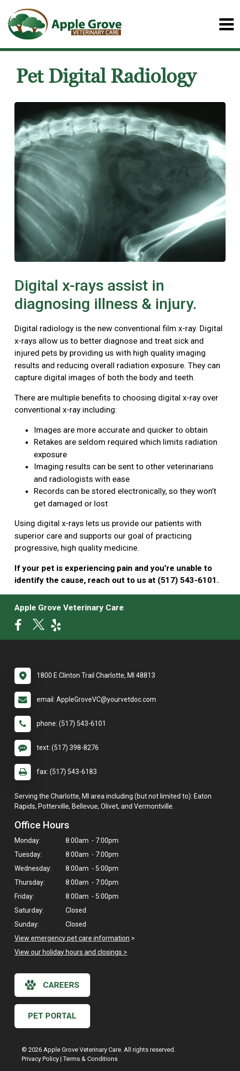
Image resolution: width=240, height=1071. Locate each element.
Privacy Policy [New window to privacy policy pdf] (40, 1058)
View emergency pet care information (72, 938)
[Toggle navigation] (226, 24)
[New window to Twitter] (38, 627)
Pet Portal (52, 1015)
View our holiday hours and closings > (70, 952)
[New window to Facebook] (20, 627)
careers (52, 985)
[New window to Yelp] (58, 627)
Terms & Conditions (90, 1058)
